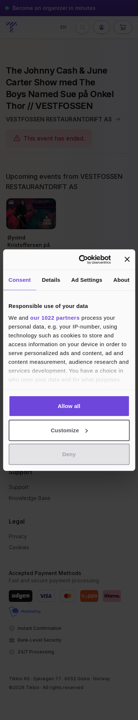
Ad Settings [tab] (86, 280)
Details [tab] (51, 280)
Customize (69, 430)
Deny (69, 454)
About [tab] (121, 280)
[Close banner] (127, 259)
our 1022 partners (54, 317)
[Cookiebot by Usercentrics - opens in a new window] (82, 259)
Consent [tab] (19, 280)
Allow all (69, 406)
